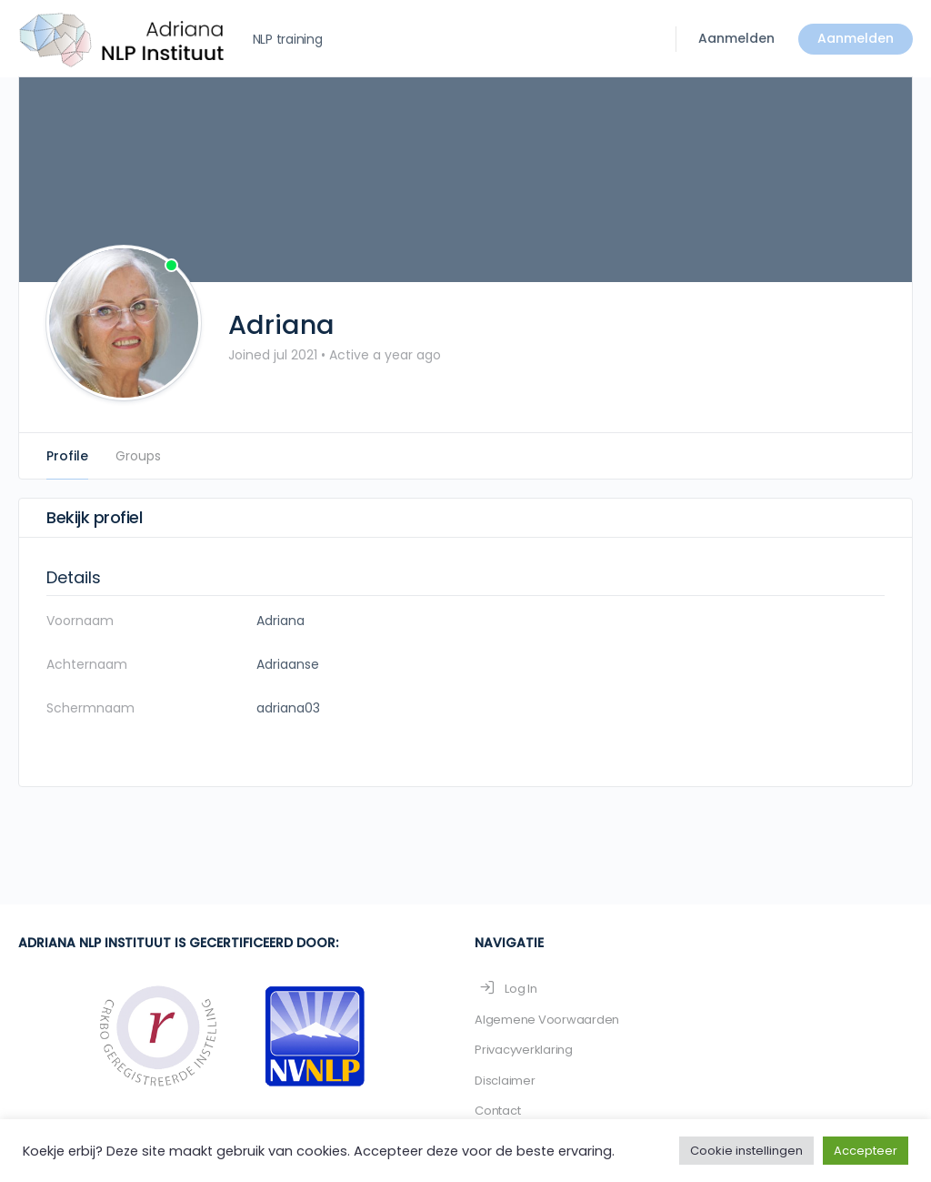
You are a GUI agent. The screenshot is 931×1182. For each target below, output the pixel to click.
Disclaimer (505, 1080)
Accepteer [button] (865, 1150)
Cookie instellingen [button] (746, 1150)
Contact (497, 1110)
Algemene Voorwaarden (547, 1019)
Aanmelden (736, 38)
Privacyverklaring (524, 1049)
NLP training (288, 39)
